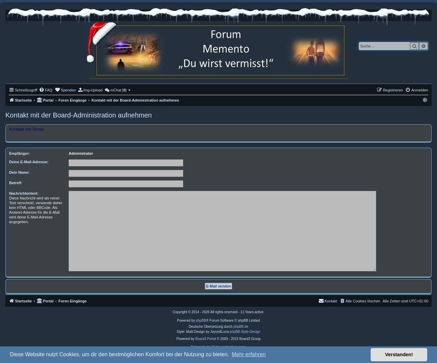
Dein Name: (19, 172)
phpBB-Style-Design (245, 332)
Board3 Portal (205, 339)
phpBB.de (241, 326)
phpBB (201, 320)
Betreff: (15, 183)
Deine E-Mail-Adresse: (28, 162)
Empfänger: (19, 153)
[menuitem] (45, 90)
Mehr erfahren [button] (249, 354)
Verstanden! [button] (399, 354)
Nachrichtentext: (24, 193)
